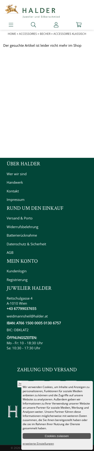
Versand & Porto (20, 218)
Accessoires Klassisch (69, 34)
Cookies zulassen (57, 436)
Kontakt (13, 191)
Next (88, 37)
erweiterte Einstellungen (38, 444)
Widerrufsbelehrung (22, 226)
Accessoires (28, 34)
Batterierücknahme (22, 235)
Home (12, 34)
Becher (45, 34)
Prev (6, 37)
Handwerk (15, 182)
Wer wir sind (17, 174)
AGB (10, 252)
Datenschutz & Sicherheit (26, 244)
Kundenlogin (17, 271)
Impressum (16, 199)
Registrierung (17, 279)
